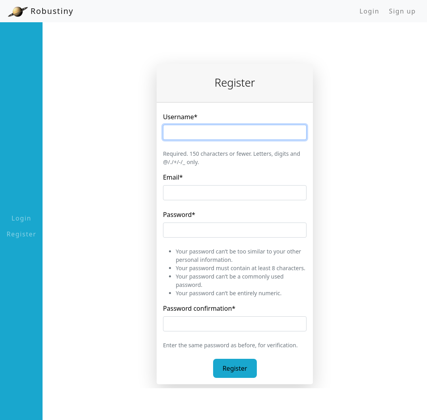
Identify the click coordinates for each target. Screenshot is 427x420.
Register (22, 234)
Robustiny (41, 11)
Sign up (402, 11)
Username (180, 116)
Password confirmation (199, 308)
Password (179, 214)
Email (173, 177)
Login (369, 11)
